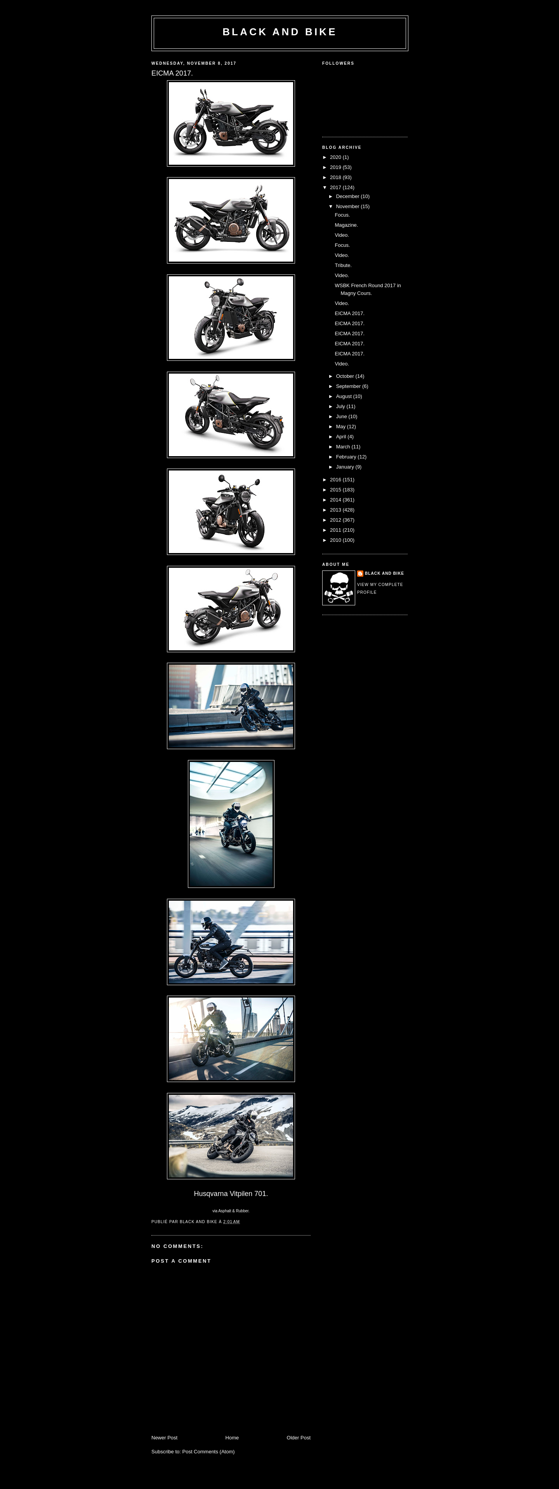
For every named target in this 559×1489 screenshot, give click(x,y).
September (349, 386)
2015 (336, 490)
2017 (336, 187)
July (341, 406)
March (344, 447)
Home (232, 1438)
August (344, 396)
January (346, 467)
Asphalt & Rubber (233, 1211)
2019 (336, 167)
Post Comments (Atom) (208, 1452)
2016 (336, 480)
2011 (336, 530)
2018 (336, 177)
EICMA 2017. (350, 313)
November (348, 206)
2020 (336, 157)
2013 (336, 510)
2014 (336, 500)
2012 (336, 520)
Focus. (342, 215)
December (348, 196)
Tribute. (343, 265)
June (342, 416)
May (341, 426)
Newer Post (164, 1438)
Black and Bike (279, 32)
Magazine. (346, 225)
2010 (336, 540)
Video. (342, 235)
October (346, 376)
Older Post (299, 1438)
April (342, 436)
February (347, 457)
